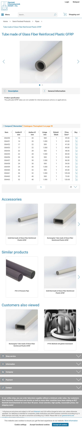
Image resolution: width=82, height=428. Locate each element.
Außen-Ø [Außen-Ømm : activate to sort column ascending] (32, 133)
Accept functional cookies (40, 425)
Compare (7, 126)
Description (10, 90)
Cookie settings (20, 425)
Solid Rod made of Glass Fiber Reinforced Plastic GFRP (22, 239)
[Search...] (37, 15)
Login (67, 2)
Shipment (37, 411)
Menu (5, 14)
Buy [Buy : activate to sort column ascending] (76, 132)
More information (71, 421)
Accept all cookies (60, 425)
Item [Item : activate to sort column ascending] (6, 132)
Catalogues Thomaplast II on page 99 (37, 126)
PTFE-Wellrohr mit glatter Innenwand (60, 344)
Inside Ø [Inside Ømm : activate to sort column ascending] (18, 133)
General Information (54, 90)
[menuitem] (67, 2)
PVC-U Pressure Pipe (22, 291)
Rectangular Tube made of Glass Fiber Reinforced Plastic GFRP (60, 239)
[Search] (55, 15)
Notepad (76, 2)
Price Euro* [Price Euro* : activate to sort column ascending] (67, 133)
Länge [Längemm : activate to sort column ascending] (44, 133)
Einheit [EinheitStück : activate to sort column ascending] (56, 133)
